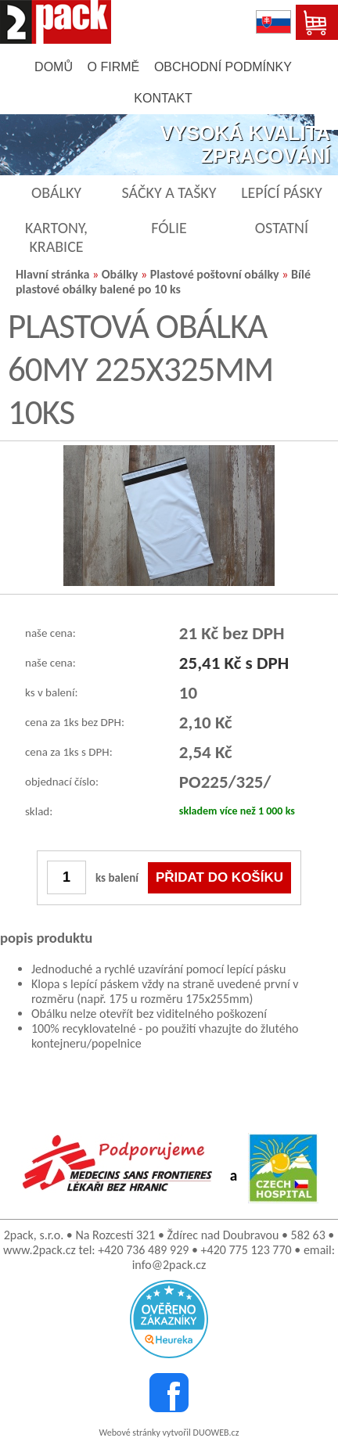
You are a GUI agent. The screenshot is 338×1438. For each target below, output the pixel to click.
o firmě (114, 67)
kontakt (163, 98)
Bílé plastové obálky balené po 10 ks (163, 282)
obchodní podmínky (223, 67)
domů (53, 67)
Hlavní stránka (52, 274)
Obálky (120, 274)
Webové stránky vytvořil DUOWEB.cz (169, 1432)
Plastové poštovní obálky (214, 274)
